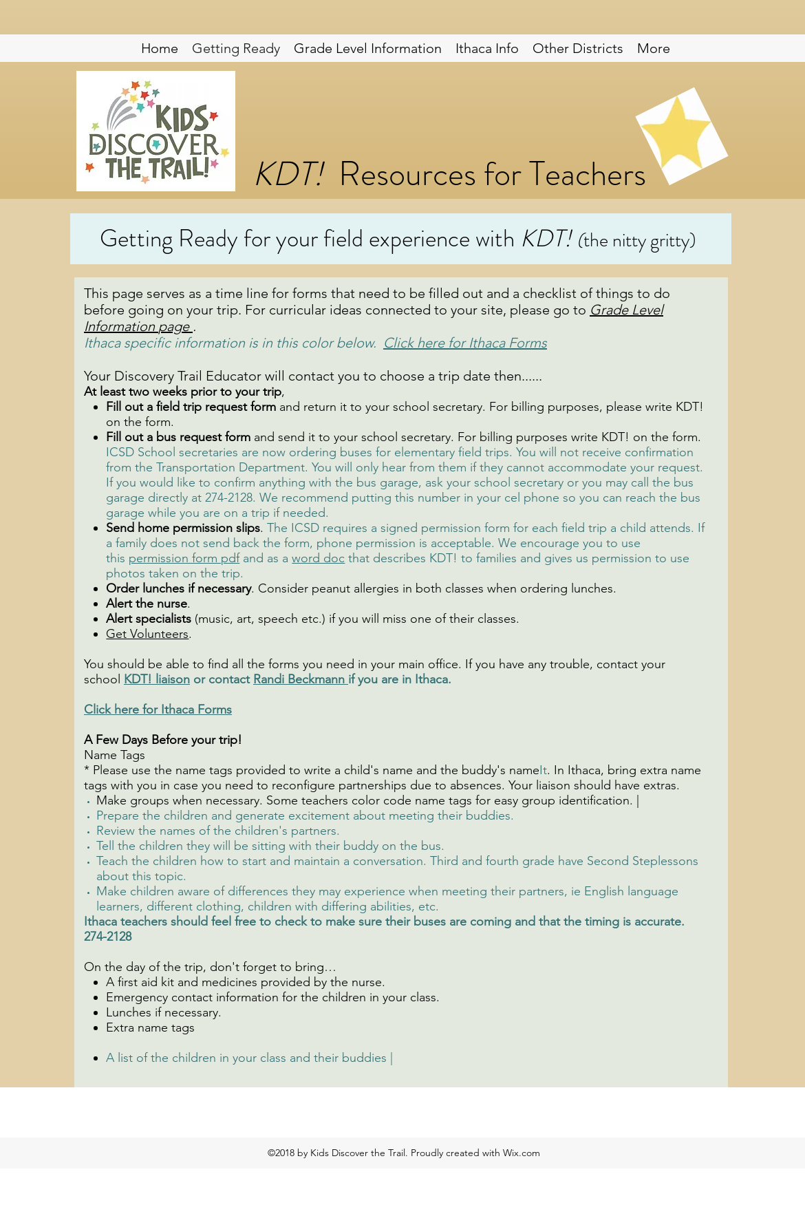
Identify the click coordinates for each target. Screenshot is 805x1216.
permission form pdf (184, 558)
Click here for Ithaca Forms (465, 342)
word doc (318, 558)
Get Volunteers (147, 633)
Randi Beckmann (299, 679)
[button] (578, 48)
